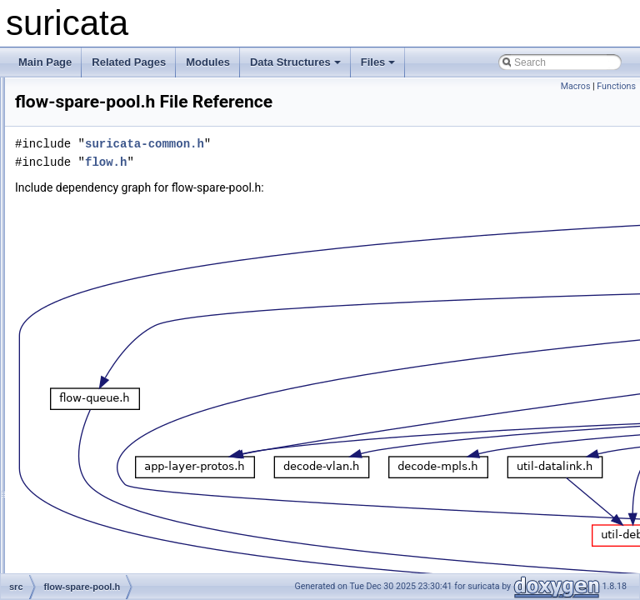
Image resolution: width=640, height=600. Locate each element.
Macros (576, 86)
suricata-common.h (352, 167)
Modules (208, 62)
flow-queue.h (97, 296)
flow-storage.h (99, 370)
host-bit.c (88, 572)
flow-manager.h (102, 242)
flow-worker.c (97, 498)
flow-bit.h (88, 95)
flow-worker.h (98, 516)
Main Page (45, 62)
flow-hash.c (93, 186)
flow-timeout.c (99, 388)
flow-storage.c (99, 352)
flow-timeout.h (99, 406)
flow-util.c (89, 425)
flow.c (80, 535)
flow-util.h (89, 443)
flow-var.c (89, 462)
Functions (616, 86)
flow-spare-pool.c (106, 315)
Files (378, 62)
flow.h (81, 553)
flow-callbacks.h (103, 168)
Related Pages (129, 62)
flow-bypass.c (98, 113)
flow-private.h (98, 260)
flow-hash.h (93, 205)
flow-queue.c (96, 278)
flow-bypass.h (98, 132)
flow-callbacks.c (103, 150)
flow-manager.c (102, 223)
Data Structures (295, 62)
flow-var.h (89, 480)
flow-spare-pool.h (106, 333)
